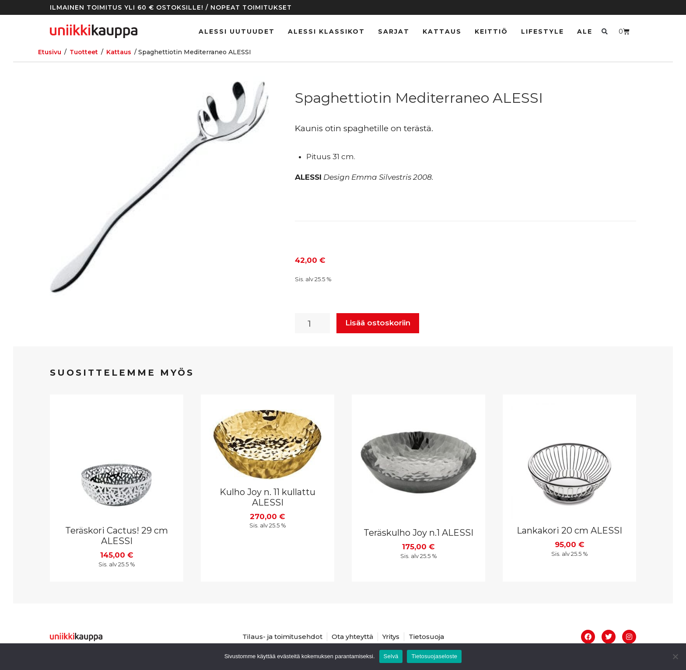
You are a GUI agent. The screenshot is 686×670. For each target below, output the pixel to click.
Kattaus (442, 31)
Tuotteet (84, 52)
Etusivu (49, 52)
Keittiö (491, 31)
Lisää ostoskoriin (377, 322)
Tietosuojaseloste (434, 656)
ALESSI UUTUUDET (237, 31)
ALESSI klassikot (326, 31)
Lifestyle (542, 31)
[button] (604, 31)
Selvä (391, 656)
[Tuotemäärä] (312, 323)
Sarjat (394, 31)
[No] (675, 656)
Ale (584, 31)
